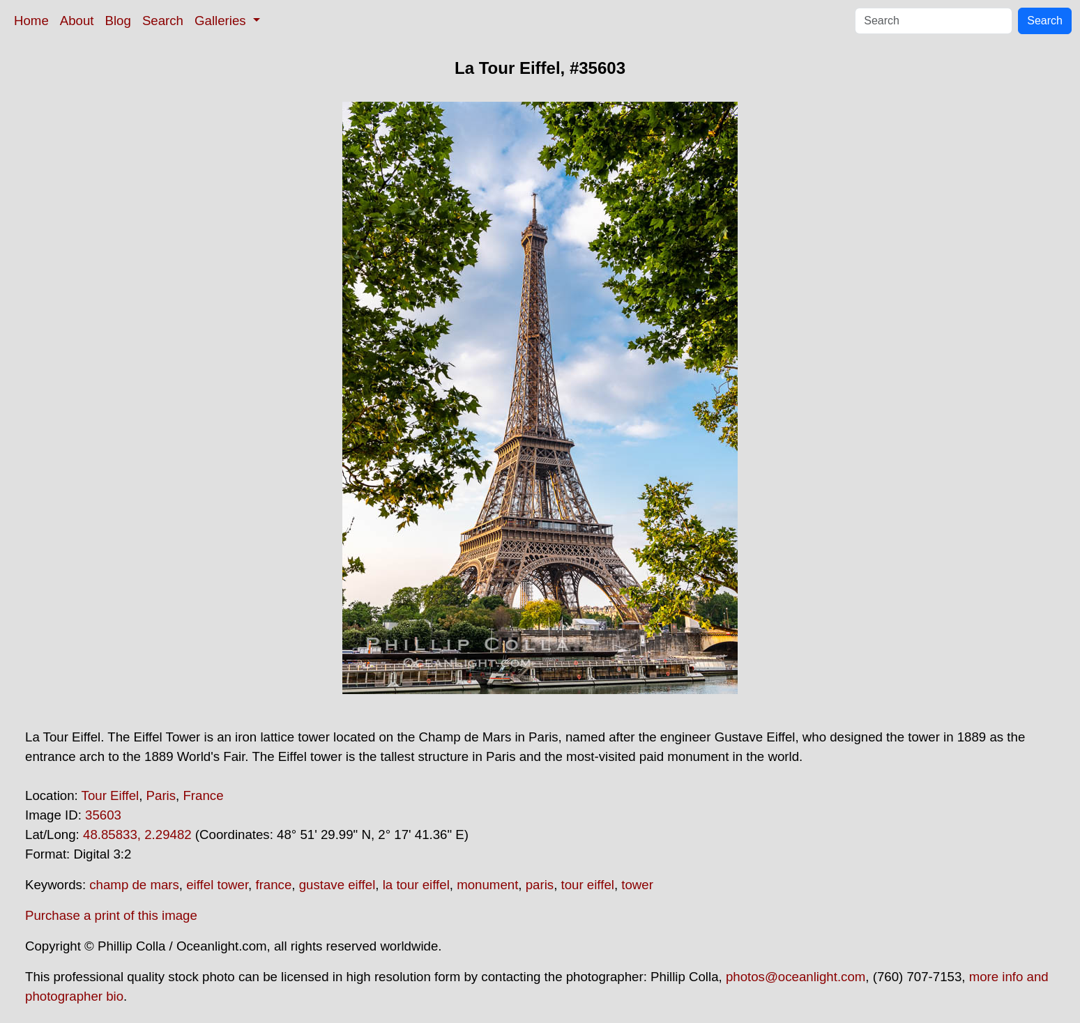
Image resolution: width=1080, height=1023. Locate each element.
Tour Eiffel (110, 795)
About (77, 20)
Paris (161, 795)
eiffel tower (217, 884)
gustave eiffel (337, 884)
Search (162, 20)
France (203, 795)
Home (31, 20)
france (273, 884)
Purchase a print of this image (111, 915)
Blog (118, 20)
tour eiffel (587, 884)
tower (637, 884)
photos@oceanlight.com (795, 976)
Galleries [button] (222, 20)
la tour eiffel (416, 884)
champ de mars (134, 884)
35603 (103, 815)
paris (540, 884)
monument (487, 884)
